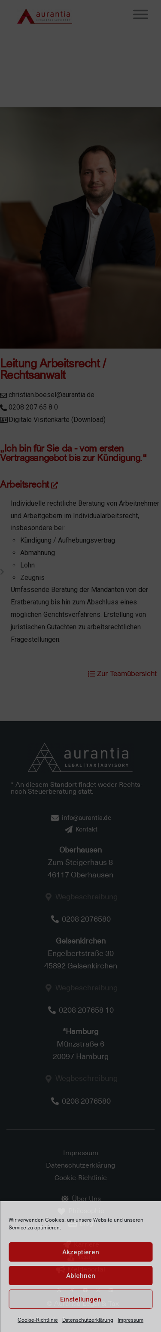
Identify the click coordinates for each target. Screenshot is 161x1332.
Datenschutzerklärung (87, 1320)
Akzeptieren (80, 1252)
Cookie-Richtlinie (38, 1320)
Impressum (130, 1320)
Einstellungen (80, 1299)
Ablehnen (80, 1276)
